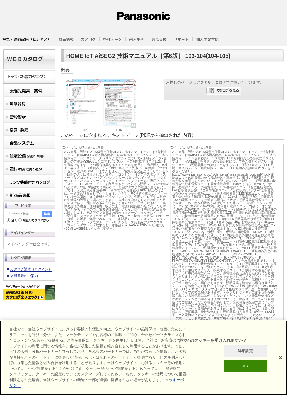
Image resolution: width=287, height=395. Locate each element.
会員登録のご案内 (24, 276)
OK (245, 366)
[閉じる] (280, 357)
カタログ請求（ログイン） (31, 269)
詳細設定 (245, 351)
